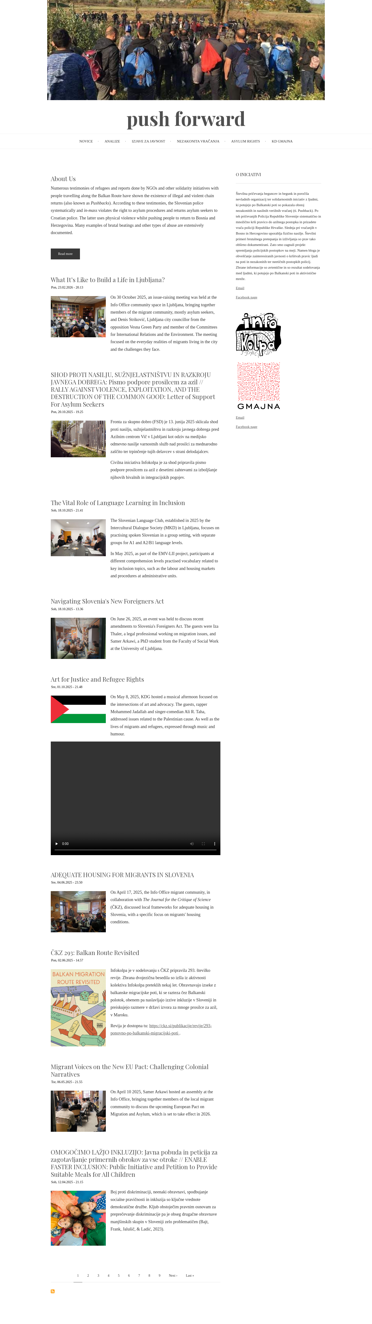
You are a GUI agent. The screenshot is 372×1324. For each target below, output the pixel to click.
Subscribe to (53, 1291)
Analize (112, 141)
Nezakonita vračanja (198, 141)
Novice (86, 141)
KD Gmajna (282, 141)
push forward (186, 118)
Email (240, 288)
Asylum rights (245, 141)
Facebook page (246, 297)
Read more (69, 255)
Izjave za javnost (148, 141)
